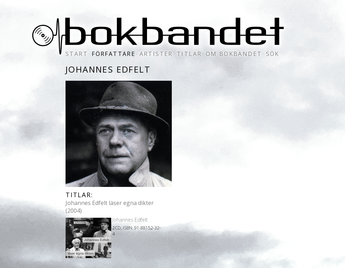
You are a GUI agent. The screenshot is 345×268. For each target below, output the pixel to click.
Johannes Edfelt (130, 219)
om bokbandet (234, 54)
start (77, 54)
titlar (189, 54)
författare (113, 54)
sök (272, 54)
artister (156, 54)
